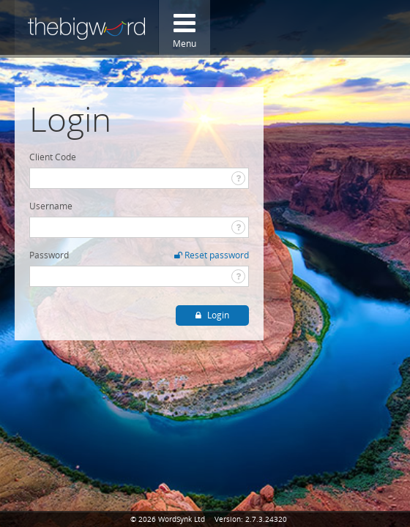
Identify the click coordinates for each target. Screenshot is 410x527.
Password (49, 255)
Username (50, 206)
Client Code (52, 157)
